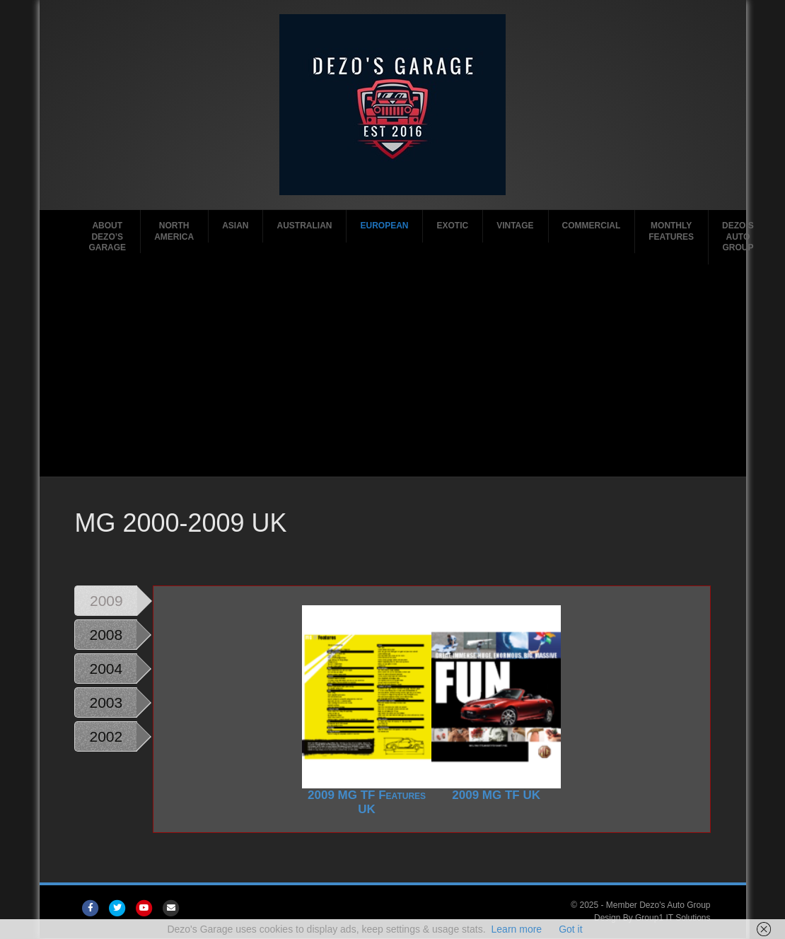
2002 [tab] (105, 736)
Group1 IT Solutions (673, 918)
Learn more (517, 929)
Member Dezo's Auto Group (658, 905)
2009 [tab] (106, 601)
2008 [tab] (105, 634)
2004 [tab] (105, 668)
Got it (570, 929)
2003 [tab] (105, 702)
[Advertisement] (392, 371)
